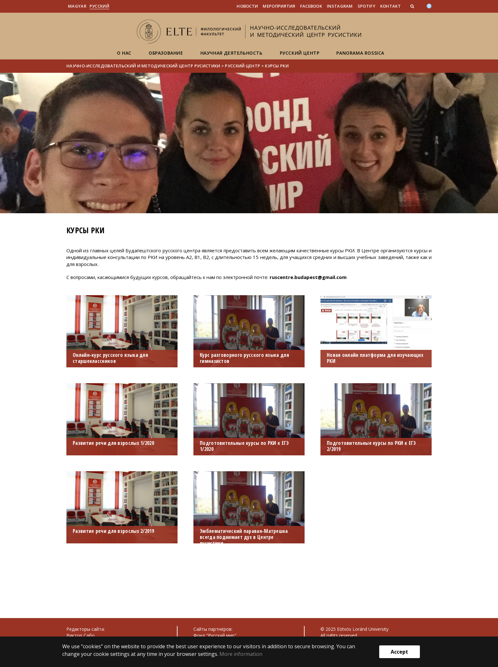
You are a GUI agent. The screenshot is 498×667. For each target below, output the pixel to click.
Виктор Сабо (80, 635)
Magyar (77, 6)
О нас (124, 53)
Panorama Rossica (360, 53)
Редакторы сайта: (85, 629)
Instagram (340, 6)
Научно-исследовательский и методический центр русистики (143, 66)
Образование (166, 53)
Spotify (366, 6)
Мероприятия (279, 6)
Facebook (311, 6)
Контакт (390, 6)
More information (240, 653)
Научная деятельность (231, 53)
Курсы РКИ (277, 66)
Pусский (99, 6)
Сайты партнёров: (212, 629)
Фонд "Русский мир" (214, 635)
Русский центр (300, 53)
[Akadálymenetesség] (429, 5)
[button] (412, 6)
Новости (247, 6)
